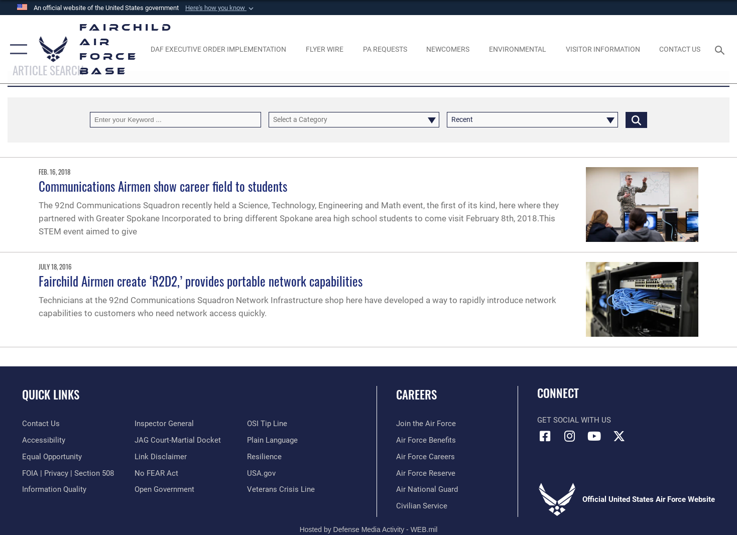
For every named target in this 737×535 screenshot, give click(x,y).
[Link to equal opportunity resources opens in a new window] (52, 456)
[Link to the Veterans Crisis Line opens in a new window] (281, 489)
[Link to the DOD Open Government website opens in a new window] (164, 489)
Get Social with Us (574, 420)
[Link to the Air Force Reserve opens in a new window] (425, 473)
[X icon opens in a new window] (619, 436)
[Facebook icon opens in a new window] (544, 436)
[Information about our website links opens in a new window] (161, 456)
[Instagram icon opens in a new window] (569, 436)
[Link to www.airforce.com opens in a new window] (426, 423)
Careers (416, 394)
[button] (220, 8)
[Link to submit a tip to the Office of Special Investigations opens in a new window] (267, 423)
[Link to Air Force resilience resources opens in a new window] (264, 456)
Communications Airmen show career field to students (163, 186)
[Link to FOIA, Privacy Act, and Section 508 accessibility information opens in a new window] (68, 473)
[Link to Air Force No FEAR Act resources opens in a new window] (156, 473)
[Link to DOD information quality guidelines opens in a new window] (54, 489)
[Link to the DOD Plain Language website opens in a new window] (272, 440)
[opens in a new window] (219, 49)
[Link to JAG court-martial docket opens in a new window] (178, 440)
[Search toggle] (721, 49)
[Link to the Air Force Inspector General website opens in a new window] (164, 423)
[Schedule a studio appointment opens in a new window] (384, 49)
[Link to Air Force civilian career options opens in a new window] (421, 505)
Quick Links (50, 394)
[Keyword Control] (175, 119)
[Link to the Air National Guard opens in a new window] (427, 489)
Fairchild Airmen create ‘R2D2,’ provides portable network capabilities (200, 281)
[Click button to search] (636, 119)
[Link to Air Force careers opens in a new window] (425, 456)
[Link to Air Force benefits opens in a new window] (426, 440)
